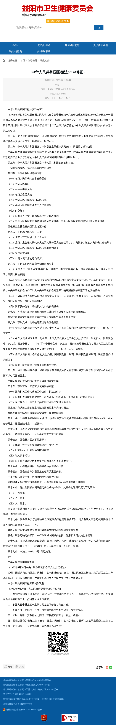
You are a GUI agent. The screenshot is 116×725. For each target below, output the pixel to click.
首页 (22, 60)
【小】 (68, 98)
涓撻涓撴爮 (15, 51)
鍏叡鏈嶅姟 (43, 51)
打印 (10, 666)
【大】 (54, 98)
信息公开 (32, 60)
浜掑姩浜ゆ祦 (100, 45)
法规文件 (45, 60)
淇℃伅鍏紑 (43, 45)
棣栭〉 (15, 45)
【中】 (61, 98)
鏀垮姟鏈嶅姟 (72, 45)
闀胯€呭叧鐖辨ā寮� (58, 21)
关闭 (21, 666)
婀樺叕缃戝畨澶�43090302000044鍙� (22, 710)
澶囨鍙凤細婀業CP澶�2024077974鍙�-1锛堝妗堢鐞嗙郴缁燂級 (33, 699)
